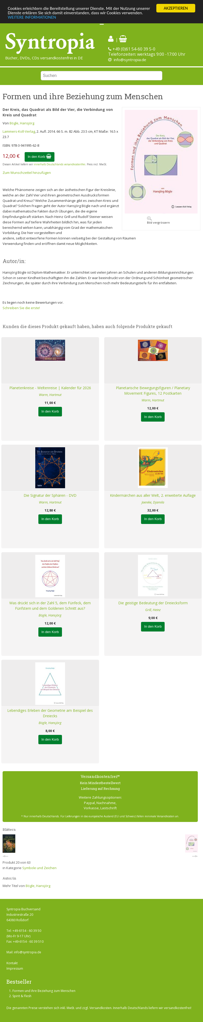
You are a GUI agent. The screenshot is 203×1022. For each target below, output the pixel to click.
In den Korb (39, 157)
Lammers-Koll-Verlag (19, 131)
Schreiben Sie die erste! (21, 307)
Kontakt (12, 963)
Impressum (14, 968)
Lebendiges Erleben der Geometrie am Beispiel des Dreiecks (50, 713)
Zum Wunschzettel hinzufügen (27, 172)
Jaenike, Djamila (153, 502)
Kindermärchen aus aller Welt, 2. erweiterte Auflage (153, 495)
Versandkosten (100, 1008)
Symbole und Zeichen (39, 867)
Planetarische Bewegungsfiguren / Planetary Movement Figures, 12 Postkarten (153, 390)
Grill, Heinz (153, 609)
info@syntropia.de (130, 59)
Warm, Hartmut (50, 394)
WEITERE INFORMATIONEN (32, 17)
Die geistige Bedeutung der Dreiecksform (153, 602)
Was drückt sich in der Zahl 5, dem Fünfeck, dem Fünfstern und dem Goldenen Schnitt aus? (50, 605)
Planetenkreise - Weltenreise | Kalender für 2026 (50, 387)
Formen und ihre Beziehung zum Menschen (43, 991)
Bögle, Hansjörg (22, 123)
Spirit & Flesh (21, 996)
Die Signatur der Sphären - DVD (50, 495)
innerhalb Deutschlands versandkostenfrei (59, 164)
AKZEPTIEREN (176, 8)
